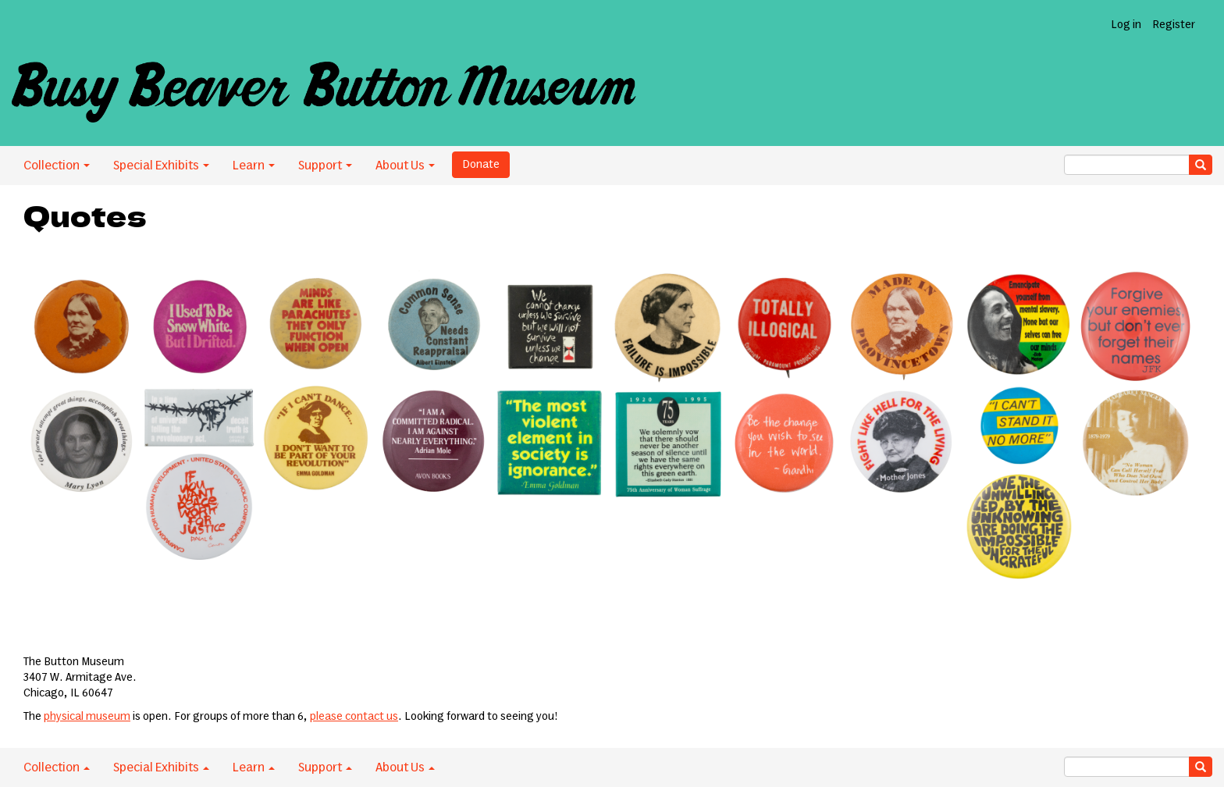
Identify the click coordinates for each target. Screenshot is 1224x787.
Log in (1126, 25)
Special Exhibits (161, 165)
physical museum (87, 716)
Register (1173, 25)
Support (325, 165)
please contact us (354, 716)
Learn (254, 165)
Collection (56, 165)
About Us (405, 165)
